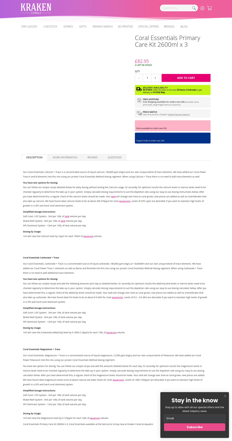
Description (34, 157)
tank (113, 196)
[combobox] (179, 8)
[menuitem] (184, 26)
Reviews (92, 157)
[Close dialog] (225, 396)
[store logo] (36, 8)
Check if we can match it (179, 114)
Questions (114, 157)
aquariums (124, 201)
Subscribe (195, 427)
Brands (169, 26)
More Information (65, 157)
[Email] (194, 418)
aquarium (88, 236)
